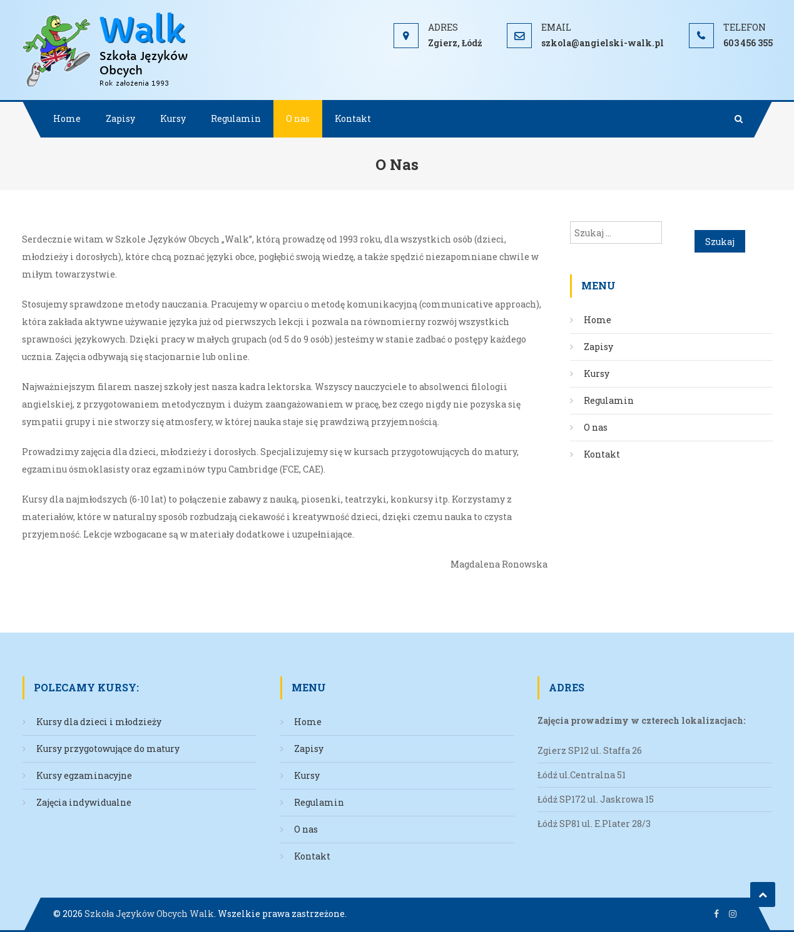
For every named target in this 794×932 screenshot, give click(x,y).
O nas (298, 118)
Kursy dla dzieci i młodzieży (98, 722)
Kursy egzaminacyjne (84, 775)
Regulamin (236, 118)
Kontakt (353, 118)
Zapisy (120, 118)
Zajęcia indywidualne (83, 802)
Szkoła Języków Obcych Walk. (150, 913)
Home (67, 118)
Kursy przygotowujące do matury (108, 748)
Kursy (173, 118)
